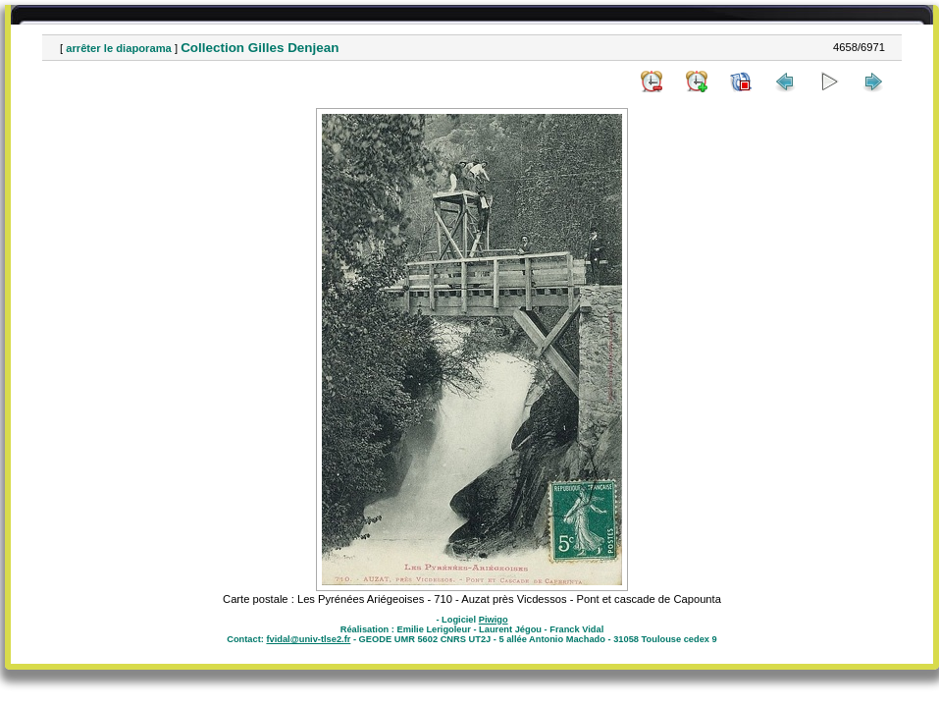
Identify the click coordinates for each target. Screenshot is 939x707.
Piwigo (493, 620)
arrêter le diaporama (119, 48)
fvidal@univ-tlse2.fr (308, 639)
